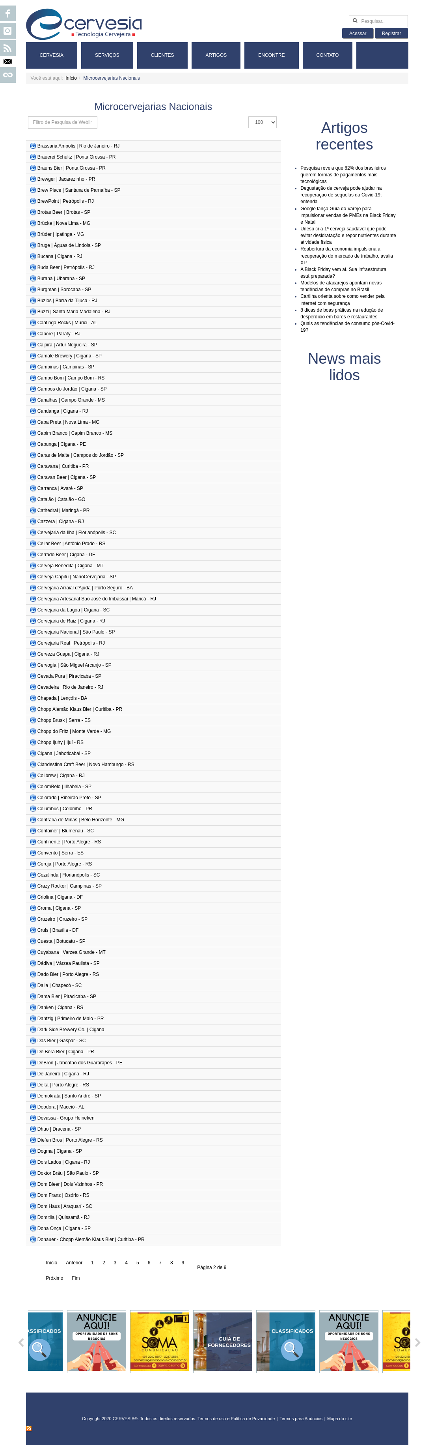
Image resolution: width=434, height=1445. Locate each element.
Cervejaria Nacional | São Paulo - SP (76, 632)
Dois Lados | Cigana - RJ (63, 1162)
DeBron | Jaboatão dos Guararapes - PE (80, 1063)
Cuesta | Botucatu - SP (61, 941)
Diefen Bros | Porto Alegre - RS (70, 1140)
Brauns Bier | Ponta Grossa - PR (71, 168)
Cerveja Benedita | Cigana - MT (70, 565)
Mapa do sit (338, 1418)
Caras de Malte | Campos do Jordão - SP (80, 455)
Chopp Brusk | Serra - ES (64, 720)
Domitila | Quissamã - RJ (63, 1217)
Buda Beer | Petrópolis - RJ (66, 267)
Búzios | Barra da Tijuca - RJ (67, 300)
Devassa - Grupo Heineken (66, 1118)
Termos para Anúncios (301, 1418)
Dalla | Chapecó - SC (59, 985)
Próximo (54, 1278)
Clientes (162, 55)
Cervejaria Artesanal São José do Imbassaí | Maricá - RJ (96, 599)
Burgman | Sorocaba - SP (64, 289)
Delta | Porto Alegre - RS (63, 1085)
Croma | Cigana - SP (59, 908)
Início (71, 78)
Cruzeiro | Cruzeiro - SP (62, 919)
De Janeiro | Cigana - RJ (63, 1074)
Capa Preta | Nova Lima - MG (68, 422)
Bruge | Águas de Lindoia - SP (69, 245)
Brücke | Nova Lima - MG (63, 223)
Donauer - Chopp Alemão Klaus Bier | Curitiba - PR (91, 1239)
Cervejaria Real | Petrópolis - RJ (71, 643)
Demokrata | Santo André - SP (69, 1096)
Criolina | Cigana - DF (60, 897)
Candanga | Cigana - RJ (62, 411)
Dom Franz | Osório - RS (63, 1195)
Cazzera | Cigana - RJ (60, 521)
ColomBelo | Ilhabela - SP (64, 786)
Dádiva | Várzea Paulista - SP (68, 963)
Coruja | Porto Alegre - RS (64, 864)
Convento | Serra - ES (60, 853)
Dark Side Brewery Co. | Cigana (70, 1029)
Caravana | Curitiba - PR (63, 466)
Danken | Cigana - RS (60, 1007)
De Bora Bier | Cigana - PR (65, 1051)
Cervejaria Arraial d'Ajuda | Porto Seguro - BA (85, 588)
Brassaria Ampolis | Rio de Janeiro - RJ (78, 146)
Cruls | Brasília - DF (57, 930)
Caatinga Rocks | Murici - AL (67, 322)
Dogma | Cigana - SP (59, 1151)
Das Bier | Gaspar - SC (61, 1040)
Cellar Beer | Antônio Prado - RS (71, 543)
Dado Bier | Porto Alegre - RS (68, 974)
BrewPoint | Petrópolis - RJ (65, 201)
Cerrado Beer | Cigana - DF (66, 554)
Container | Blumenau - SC (65, 831)
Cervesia (51, 55)
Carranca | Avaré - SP (60, 488)
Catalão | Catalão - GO (61, 499)
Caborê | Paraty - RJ (58, 333)
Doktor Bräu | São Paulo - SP (68, 1173)
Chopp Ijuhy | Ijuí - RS (60, 742)
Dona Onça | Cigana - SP (64, 1228)
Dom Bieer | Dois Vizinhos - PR (70, 1184)
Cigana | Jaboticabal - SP (64, 753)
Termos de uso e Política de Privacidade (236, 1418)
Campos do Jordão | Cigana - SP (72, 389)
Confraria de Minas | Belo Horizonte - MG (80, 820)
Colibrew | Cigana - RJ (61, 775)
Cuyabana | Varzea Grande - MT (71, 952)
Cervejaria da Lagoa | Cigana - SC (73, 610)
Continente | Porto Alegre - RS (69, 842)
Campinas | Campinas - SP (66, 367)
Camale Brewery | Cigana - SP (69, 356)
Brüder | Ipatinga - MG (60, 234)
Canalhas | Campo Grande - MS (71, 400)
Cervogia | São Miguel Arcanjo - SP (74, 665)
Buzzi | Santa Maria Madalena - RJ (73, 311)
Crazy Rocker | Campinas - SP (69, 886)
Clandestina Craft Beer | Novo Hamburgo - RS (85, 764)
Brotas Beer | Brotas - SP (64, 212)
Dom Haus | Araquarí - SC (64, 1206)
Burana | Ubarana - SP (61, 278)
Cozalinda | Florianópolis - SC (68, 875)
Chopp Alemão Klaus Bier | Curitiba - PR (79, 709)
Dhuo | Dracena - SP (59, 1129)
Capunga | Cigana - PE (61, 444)
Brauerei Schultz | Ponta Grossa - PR (76, 157)
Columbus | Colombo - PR (64, 808)
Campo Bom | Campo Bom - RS (71, 378)
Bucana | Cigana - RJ (59, 256)
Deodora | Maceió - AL (60, 1107)
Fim (76, 1278)
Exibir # (248, 116)
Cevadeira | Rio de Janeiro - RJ (70, 687)
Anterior (74, 1263)
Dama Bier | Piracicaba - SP (66, 996)
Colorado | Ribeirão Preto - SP (69, 797)
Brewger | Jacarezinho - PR (66, 179)
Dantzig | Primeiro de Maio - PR (70, 1018)
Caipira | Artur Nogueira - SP (67, 345)
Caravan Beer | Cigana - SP (66, 477)
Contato (328, 55)
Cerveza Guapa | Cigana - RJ (68, 654)
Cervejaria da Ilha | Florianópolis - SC (76, 532)
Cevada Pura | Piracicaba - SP (69, 676)
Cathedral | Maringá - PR (63, 510)
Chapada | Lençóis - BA (62, 698)
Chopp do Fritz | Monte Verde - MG (74, 731)
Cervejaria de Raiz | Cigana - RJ (71, 621)
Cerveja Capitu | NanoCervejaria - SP (76, 576)
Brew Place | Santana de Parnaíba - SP (79, 190)
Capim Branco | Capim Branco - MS (75, 433)
